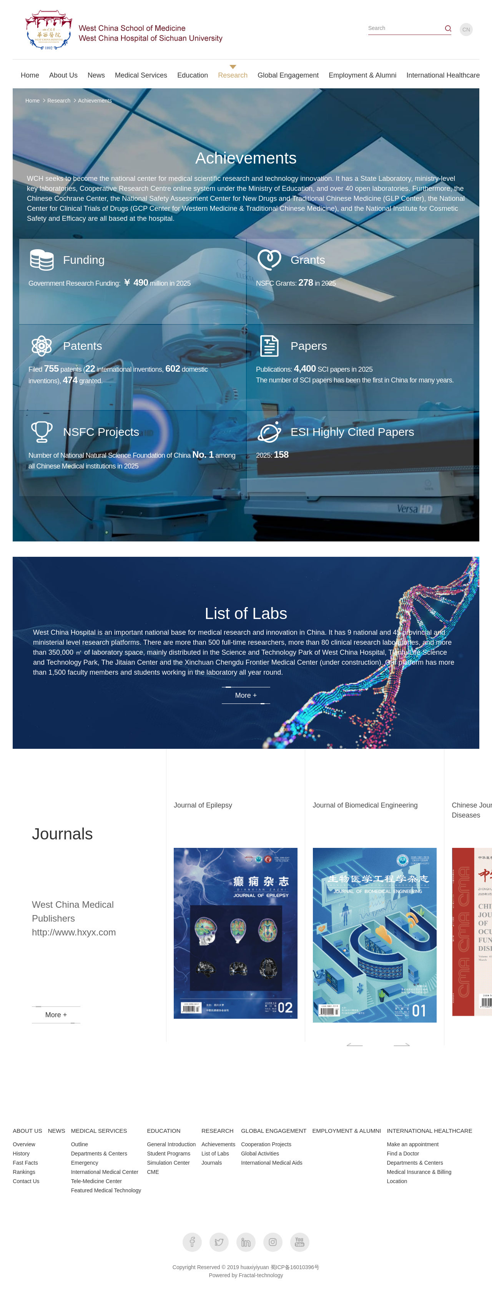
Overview (24, 1144)
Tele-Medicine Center (96, 1181)
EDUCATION (163, 1130)
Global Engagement (288, 75)
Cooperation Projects (266, 1144)
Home (30, 75)
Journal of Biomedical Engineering (365, 805)
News (96, 75)
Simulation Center (168, 1163)
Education (192, 75)
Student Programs (168, 1153)
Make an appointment (413, 1144)
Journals (211, 1163)
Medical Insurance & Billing (419, 1172)
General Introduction (171, 1144)
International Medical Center (104, 1172)
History (21, 1153)
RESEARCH (217, 1130)
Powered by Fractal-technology (246, 1275)
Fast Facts (25, 1163)
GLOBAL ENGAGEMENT (273, 1130)
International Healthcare (443, 75)
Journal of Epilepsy (203, 805)
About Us (63, 75)
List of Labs (215, 1153)
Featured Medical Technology (106, 1190)
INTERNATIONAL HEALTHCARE (429, 1130)
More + (246, 695)
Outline (79, 1144)
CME (153, 1172)
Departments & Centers (99, 1153)
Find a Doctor (403, 1153)
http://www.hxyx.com (74, 932)
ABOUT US (27, 1130)
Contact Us (26, 1181)
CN (466, 29)
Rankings (24, 1172)
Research (233, 75)
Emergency (84, 1163)
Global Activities (260, 1153)
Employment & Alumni (362, 75)
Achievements (95, 101)
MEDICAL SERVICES (99, 1130)
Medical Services (141, 75)
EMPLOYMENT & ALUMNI (346, 1130)
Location (397, 1181)
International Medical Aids (272, 1163)
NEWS (56, 1130)
